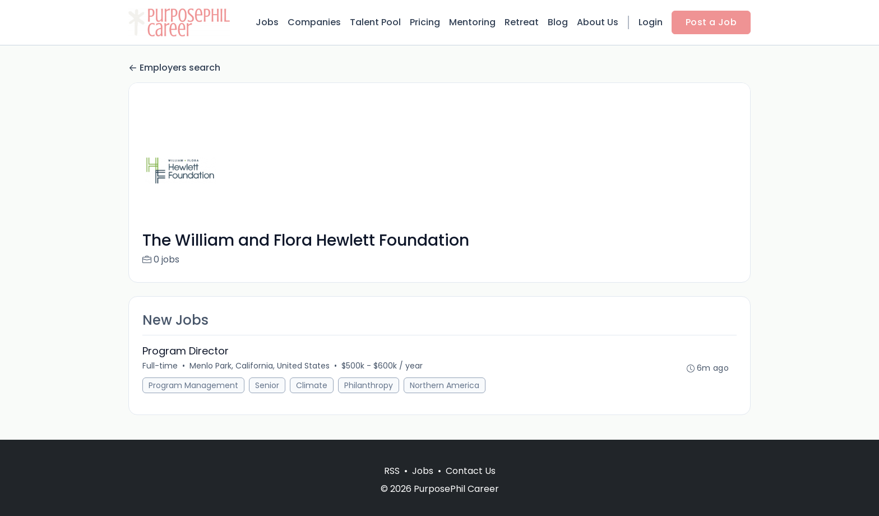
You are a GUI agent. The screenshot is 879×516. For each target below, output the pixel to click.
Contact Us (471, 470)
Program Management (193, 385)
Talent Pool (375, 22)
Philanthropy (368, 385)
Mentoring (472, 22)
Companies (314, 22)
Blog (558, 22)
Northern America (444, 385)
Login (651, 22)
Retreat (522, 22)
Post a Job (711, 22)
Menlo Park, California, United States (259, 365)
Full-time (160, 365)
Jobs (267, 22)
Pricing (425, 22)
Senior (267, 385)
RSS (392, 470)
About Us (597, 22)
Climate (311, 385)
